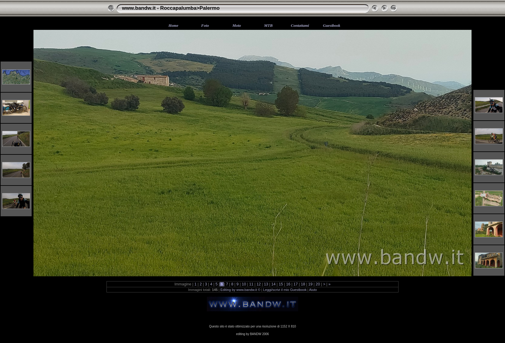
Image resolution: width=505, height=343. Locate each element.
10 (244, 284)
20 (318, 284)
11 (251, 284)
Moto (236, 25)
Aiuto (313, 290)
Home (174, 25)
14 (273, 284)
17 (295, 284)
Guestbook (331, 25)
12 (259, 284)
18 (303, 284)
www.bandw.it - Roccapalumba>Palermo (171, 8)
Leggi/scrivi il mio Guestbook (284, 290)
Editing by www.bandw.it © (240, 290)
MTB (268, 25)
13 (266, 284)
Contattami (300, 25)
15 (281, 284)
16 (288, 284)
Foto (205, 25)
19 (310, 284)
